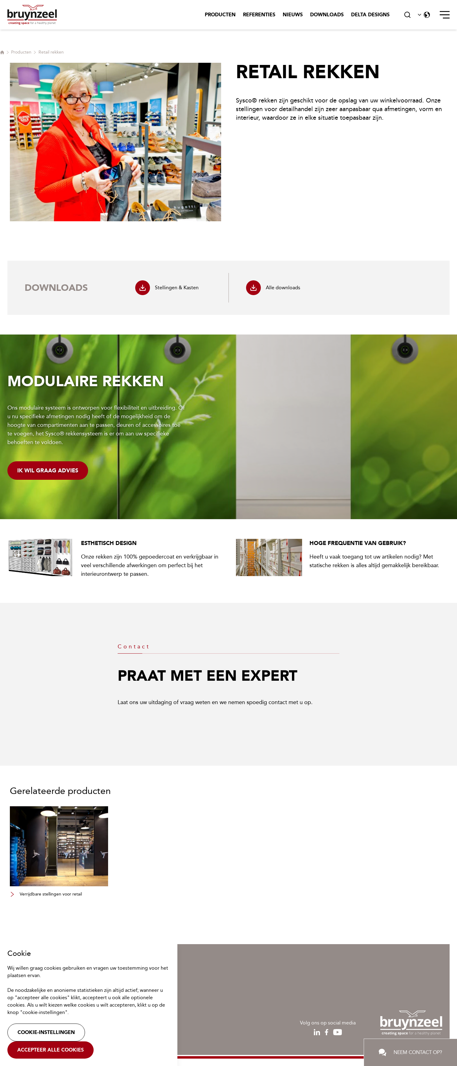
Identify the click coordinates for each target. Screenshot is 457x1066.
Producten (220, 15)
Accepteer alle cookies (50, 1050)
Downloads (327, 15)
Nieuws (293, 15)
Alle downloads (273, 287)
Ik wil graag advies (47, 470)
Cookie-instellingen (46, 1032)
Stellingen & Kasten (167, 287)
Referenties (259, 15)
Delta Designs (370, 15)
